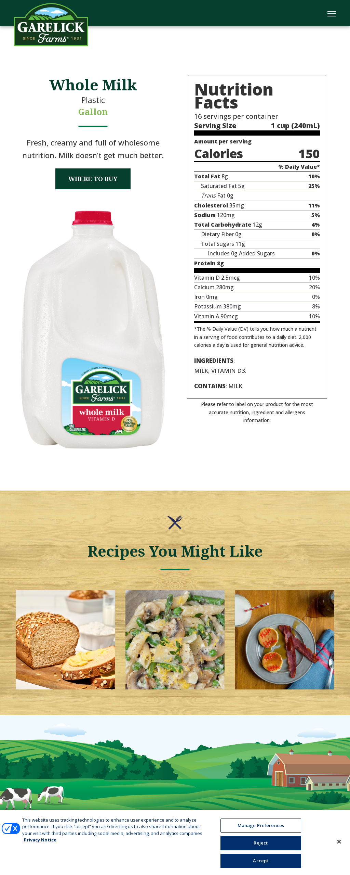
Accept (260, 864)
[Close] (339, 844)
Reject (261, 846)
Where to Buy (93, 179)
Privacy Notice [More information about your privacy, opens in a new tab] (40, 843)
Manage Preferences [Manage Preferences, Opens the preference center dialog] (261, 828)
